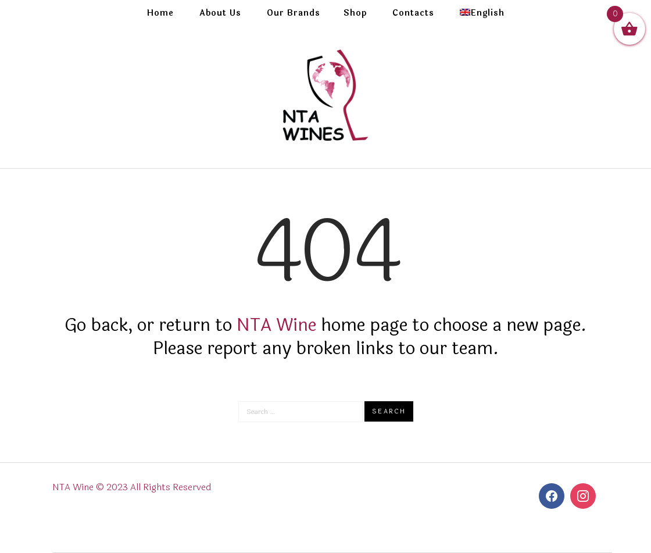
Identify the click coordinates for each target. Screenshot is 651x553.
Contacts (413, 13)
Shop (355, 13)
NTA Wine (276, 325)
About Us (220, 13)
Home (160, 13)
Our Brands (293, 13)
